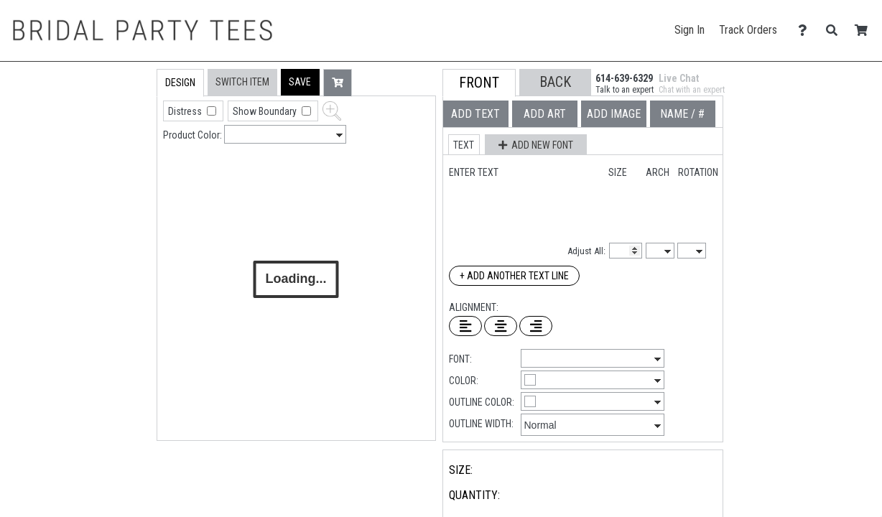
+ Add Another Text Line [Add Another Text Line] (514, 275)
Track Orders (748, 30)
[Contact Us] (806, 30)
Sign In (689, 30)
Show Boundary (266, 111)
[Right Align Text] (535, 326)
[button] (300, 82)
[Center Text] (500, 326)
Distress (186, 111)
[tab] (126, 160)
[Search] (835, 30)
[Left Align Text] (465, 326)
